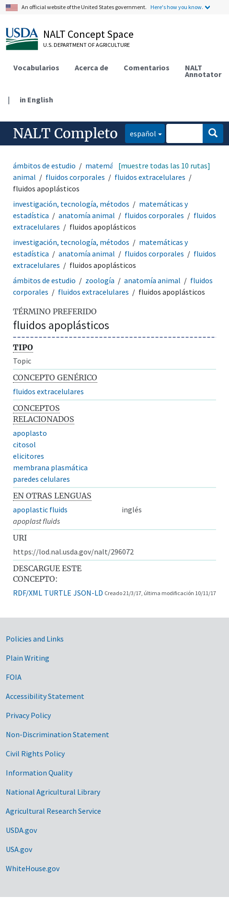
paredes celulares (41, 479)
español (140, 132)
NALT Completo (65, 133)
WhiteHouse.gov (32, 868)
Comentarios (147, 67)
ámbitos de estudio (44, 165)
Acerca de (91, 67)
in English (36, 99)
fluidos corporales (75, 177)
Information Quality (39, 772)
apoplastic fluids (40, 509)
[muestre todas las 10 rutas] (164, 165)
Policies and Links (35, 638)
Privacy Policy (28, 715)
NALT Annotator (203, 71)
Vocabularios (36, 67)
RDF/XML (27, 593)
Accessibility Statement (45, 696)
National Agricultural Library (53, 792)
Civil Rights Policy (35, 753)
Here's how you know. (176, 7)
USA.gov (19, 849)
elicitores (28, 456)
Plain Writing (27, 658)
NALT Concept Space (88, 34)
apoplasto (30, 433)
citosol (24, 444)
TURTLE (57, 593)
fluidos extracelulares (149, 177)
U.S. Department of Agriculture (86, 44)
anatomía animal (86, 215)
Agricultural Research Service (53, 811)
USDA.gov (21, 830)
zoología (99, 280)
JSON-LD (88, 593)
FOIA (14, 677)
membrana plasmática (50, 467)
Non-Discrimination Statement (57, 734)
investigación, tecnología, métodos (71, 204)
